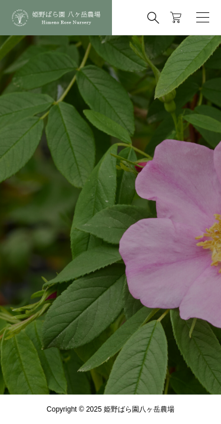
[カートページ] (176, 17)
